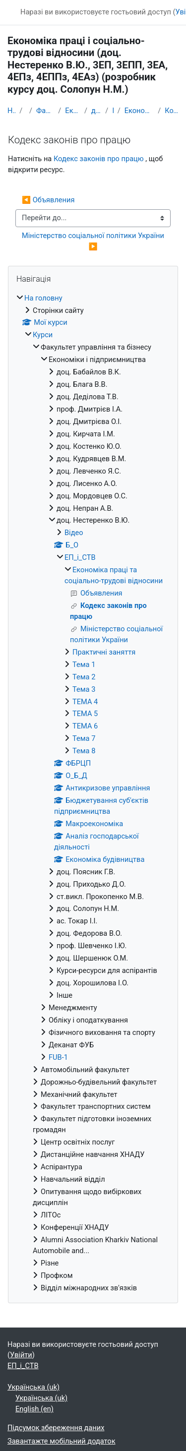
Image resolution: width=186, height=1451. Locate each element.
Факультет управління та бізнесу (45, 110)
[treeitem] (93, 793)
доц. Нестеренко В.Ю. (96, 110)
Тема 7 (83, 738)
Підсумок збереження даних (55, 1427)
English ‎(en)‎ (34, 1408)
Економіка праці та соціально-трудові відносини (139, 110)
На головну (11, 110)
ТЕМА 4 (85, 701)
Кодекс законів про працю (172, 110)
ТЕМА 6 (85, 726)
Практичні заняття (103, 652)
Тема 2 (83, 676)
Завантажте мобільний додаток (61, 1441)
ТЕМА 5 (85, 713)
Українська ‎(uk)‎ (33, 1387)
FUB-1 (58, 1057)
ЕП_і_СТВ (112, 110)
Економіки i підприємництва (72, 110)
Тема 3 (83, 689)
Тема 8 (83, 750)
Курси (43, 334)
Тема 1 (83, 664)
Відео (73, 532)
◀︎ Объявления (48, 199)
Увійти (21, 1354)
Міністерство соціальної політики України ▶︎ (94, 241)
